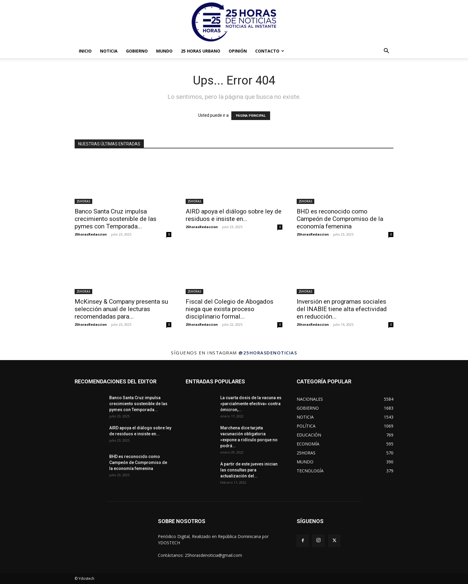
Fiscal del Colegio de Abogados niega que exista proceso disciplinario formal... (229, 309)
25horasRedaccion (91, 234)
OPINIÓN (238, 51)
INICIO (85, 51)
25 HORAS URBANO (200, 51)
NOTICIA (109, 51)
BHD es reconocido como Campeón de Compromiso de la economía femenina (340, 219)
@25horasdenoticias (267, 353)
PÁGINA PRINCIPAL (251, 116)
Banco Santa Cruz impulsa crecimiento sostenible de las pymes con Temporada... (115, 219)
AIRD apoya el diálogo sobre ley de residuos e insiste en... (233, 215)
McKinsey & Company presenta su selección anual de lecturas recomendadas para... (121, 309)
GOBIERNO (137, 51)
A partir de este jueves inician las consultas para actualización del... (249, 470)
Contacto (269, 51)
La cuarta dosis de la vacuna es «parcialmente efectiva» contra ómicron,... (250, 403)
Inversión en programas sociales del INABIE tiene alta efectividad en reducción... (342, 309)
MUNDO (164, 51)
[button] (386, 51)
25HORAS (83, 201)
